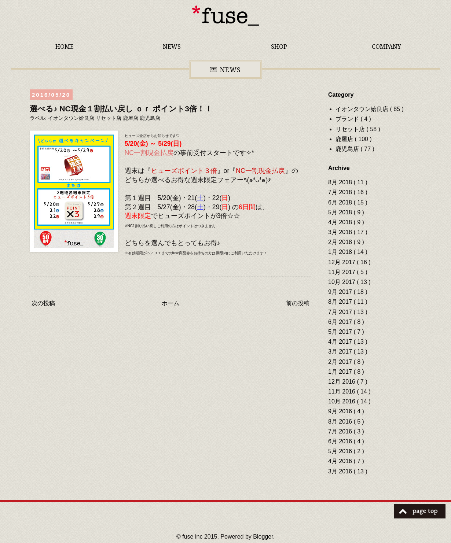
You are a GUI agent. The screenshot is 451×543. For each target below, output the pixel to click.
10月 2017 (342, 282)
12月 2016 (342, 381)
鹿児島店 (150, 118)
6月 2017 (340, 322)
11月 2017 (342, 272)
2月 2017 (340, 362)
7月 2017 (340, 312)
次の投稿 (43, 303)
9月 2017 (340, 292)
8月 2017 (340, 302)
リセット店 (109, 118)
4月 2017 (340, 342)
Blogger (263, 536)
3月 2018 (340, 232)
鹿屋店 (131, 118)
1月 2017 (340, 372)
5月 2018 (340, 212)
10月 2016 (342, 401)
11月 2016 (342, 391)
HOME (64, 46)
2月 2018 (340, 242)
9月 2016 (340, 411)
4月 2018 (340, 222)
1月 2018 (340, 252)
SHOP (279, 46)
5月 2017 (340, 332)
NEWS (172, 46)
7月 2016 (340, 431)
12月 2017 (342, 262)
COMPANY (386, 46)
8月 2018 (340, 182)
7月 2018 (340, 192)
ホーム (170, 303)
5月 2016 (340, 451)
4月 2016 (340, 461)
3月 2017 (340, 351)
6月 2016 (340, 441)
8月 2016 (340, 421)
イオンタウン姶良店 (72, 118)
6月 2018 (340, 202)
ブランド (348, 119)
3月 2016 (340, 471)
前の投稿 (297, 303)
